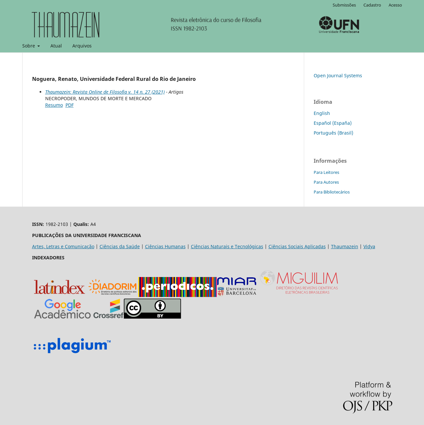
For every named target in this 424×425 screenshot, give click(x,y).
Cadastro (372, 5)
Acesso (395, 5)
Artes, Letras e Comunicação (63, 246)
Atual (56, 46)
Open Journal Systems (338, 75)
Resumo (54, 105)
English (322, 113)
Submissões (344, 5)
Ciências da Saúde (120, 246)
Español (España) (333, 123)
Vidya (369, 246)
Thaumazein (344, 246)
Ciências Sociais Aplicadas (297, 246)
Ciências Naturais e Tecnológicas (227, 246)
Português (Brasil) (333, 133)
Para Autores (326, 182)
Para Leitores (326, 172)
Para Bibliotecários (332, 192)
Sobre (29, 46)
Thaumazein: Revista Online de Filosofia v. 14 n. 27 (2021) (105, 92)
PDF (69, 105)
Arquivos (82, 46)
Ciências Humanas (165, 246)
